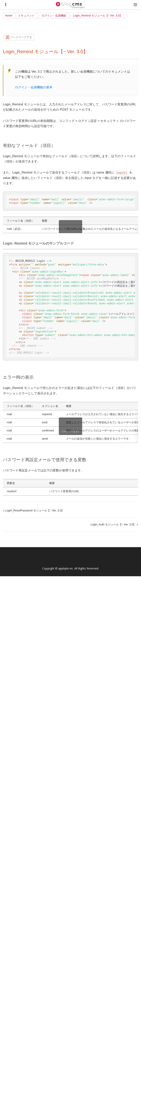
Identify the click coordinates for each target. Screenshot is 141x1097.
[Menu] (5, 4)
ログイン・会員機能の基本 (33, 87)
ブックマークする (21, 37)
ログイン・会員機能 (53, 15)
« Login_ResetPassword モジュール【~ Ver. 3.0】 (33, 510)
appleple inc (65, 568)
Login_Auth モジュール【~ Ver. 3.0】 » (114, 524)
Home (8, 15)
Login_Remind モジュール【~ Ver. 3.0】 (97, 15)
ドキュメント (26, 15)
